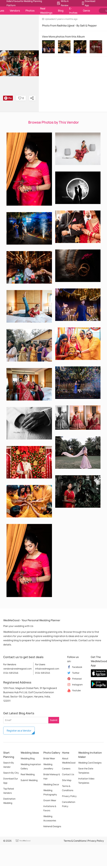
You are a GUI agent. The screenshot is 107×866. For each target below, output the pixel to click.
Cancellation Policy (68, 804)
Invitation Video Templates (86, 780)
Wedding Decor (51, 784)
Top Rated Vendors (8, 790)
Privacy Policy (69, 796)
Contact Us (68, 774)
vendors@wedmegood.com (17, 668)
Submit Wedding (29, 780)
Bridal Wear (49, 758)
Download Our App (10, 780)
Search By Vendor (8, 764)
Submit (53, 720)
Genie (86, 10)
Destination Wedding (9, 800)
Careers (66, 768)
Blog (60, 10)
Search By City (11, 772)
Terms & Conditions (67, 788)
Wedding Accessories (49, 818)
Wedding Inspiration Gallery (31, 766)
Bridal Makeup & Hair (51, 776)
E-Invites (73, 10)
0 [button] (21, 98)
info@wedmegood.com (47, 668)
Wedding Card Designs (89, 762)
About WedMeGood (68, 760)
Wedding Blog (28, 758)
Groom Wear (49, 800)
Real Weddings (46, 10)
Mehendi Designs (52, 826)
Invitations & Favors (49, 808)
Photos (29, 10)
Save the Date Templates (85, 770)
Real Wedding (28, 774)
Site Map (66, 780)
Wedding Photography (50, 792)
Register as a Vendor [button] (19, 730)
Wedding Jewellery (48, 766)
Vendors (15, 10)
